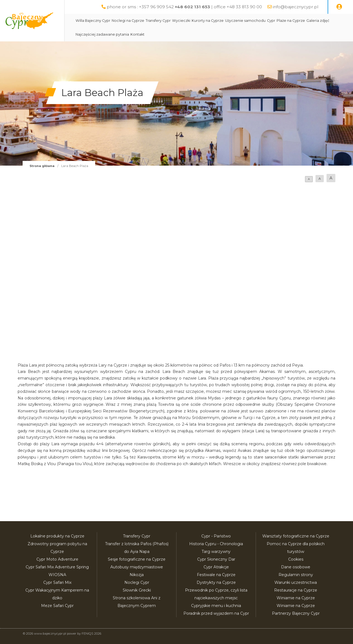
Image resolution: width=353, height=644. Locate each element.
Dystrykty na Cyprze (216, 582)
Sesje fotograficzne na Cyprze (136, 559)
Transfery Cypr (171, 20)
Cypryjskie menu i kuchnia (216, 605)
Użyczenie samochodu (258, 20)
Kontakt (150, 34)
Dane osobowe (295, 567)
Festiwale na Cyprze (216, 574)
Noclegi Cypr (136, 582)
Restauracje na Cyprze (295, 590)
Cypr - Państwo (216, 536)
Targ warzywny (216, 551)
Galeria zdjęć (330, 20)
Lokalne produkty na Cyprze (57, 536)
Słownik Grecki (137, 590)
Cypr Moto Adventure (57, 559)
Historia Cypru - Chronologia (216, 543)
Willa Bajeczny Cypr (106, 20)
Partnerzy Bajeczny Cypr (296, 613)
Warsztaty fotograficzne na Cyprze (295, 536)
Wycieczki (194, 20)
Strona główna (42, 166)
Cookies (295, 559)
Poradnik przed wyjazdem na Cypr (216, 613)
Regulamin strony (296, 574)
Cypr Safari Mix (57, 582)
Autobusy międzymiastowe (136, 567)
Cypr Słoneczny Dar (216, 559)
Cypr (284, 20)
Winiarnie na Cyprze (296, 597)
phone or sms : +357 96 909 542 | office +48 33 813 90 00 (184, 6)
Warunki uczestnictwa (295, 582)
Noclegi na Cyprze (141, 20)
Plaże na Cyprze (304, 20)
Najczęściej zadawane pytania (115, 34)
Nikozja (137, 574)
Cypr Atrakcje (216, 567)
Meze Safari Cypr (57, 605)
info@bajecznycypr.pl (295, 6)
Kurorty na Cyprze (221, 20)
